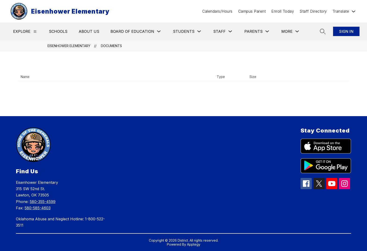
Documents (111, 46)
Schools (58, 31)
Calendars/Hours (217, 11)
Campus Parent (252, 11)
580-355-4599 (42, 201)
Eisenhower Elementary (69, 46)
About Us (89, 31)
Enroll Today (282, 11)
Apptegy (193, 244)
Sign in (346, 31)
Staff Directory (313, 11)
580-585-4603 (38, 208)
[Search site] (323, 31)
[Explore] (35, 31)
